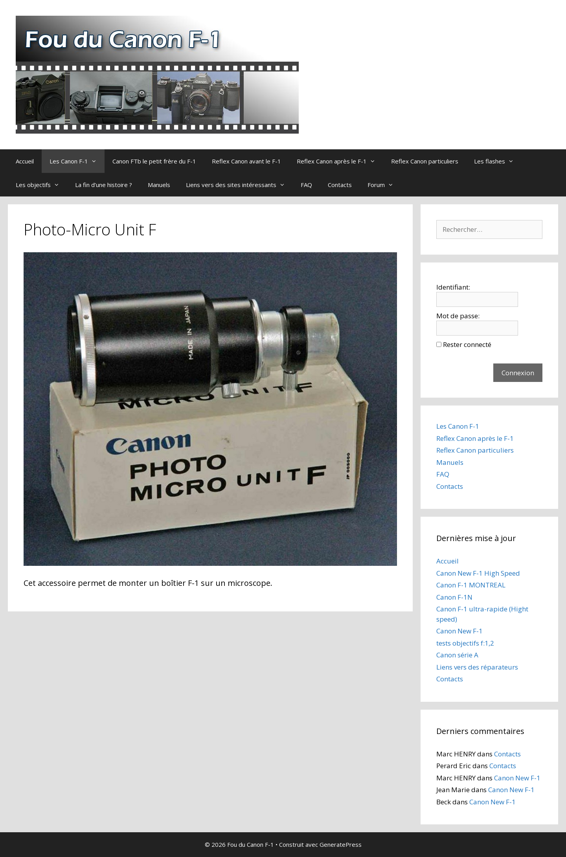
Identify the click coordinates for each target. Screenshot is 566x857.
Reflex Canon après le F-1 (340, 161)
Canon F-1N (454, 597)
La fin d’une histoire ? (103, 185)
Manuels (159, 185)
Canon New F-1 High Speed (478, 573)
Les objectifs (41, 184)
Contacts (340, 185)
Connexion (518, 372)
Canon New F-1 (459, 630)
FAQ (306, 185)
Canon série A (457, 654)
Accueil (25, 161)
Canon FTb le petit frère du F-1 (154, 161)
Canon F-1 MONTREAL (470, 584)
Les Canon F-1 (77, 161)
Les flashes (498, 161)
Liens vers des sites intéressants (239, 184)
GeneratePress (341, 844)
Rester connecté (467, 344)
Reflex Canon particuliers (424, 161)
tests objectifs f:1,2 (465, 643)
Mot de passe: (458, 315)
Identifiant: (453, 287)
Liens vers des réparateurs (477, 667)
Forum (384, 184)
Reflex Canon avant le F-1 (246, 161)
